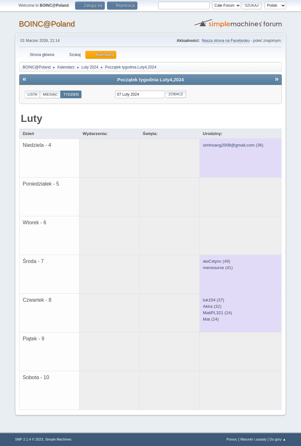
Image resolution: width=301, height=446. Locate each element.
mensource (213, 267)
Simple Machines (58, 439)
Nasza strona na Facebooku (226, 40)
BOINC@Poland (47, 24)
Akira (207, 306)
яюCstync (212, 261)
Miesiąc (50, 94)
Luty (31, 118)
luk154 (209, 300)
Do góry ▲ (277, 439)
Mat (206, 319)
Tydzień (71, 94)
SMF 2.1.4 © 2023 (29, 439)
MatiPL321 (213, 312)
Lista (32, 94)
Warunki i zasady (253, 439)
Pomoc (232, 439)
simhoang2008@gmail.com (229, 145)
